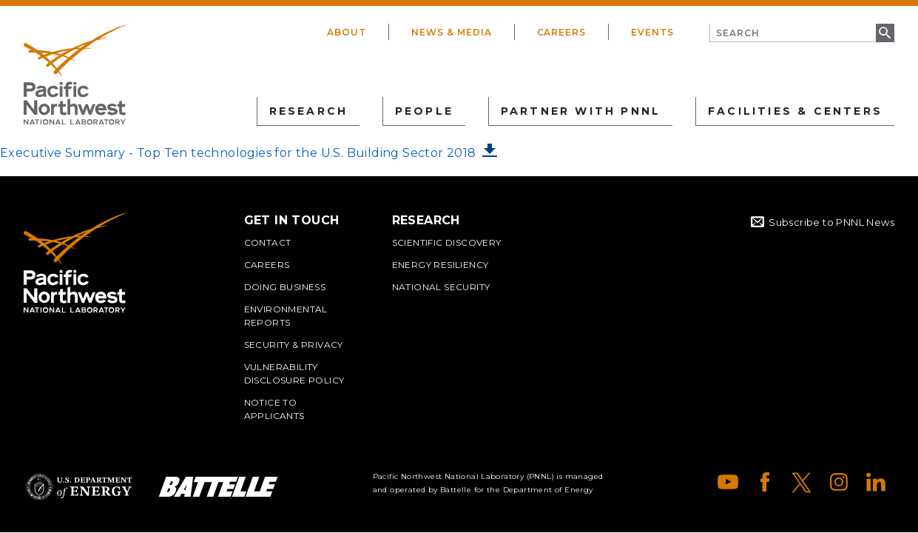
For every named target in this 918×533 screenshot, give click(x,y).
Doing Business (285, 286)
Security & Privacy (293, 344)
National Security (441, 286)
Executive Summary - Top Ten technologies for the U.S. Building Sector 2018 (238, 153)
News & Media (451, 32)
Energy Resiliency (440, 264)
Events (652, 32)
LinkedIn (876, 482)
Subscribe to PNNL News (831, 222)
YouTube (728, 482)
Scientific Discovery (447, 242)
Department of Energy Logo (79, 486)
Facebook (765, 482)
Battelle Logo (218, 487)
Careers (562, 32)
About (346, 32)
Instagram (839, 482)
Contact (267, 242)
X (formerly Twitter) (802, 482)
